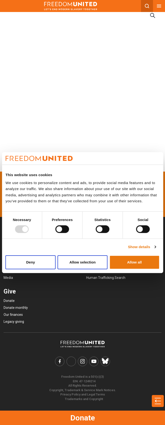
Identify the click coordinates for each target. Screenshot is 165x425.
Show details (139, 247)
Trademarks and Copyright (84, 398)
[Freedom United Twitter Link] (71, 361)
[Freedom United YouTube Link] (93, 361)
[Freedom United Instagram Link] (82, 361)
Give (10, 291)
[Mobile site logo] (70, 6)
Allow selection (82, 262)
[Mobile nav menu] (159, 6)
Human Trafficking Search (105, 278)
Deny (30, 262)
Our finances (13, 315)
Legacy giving (14, 321)
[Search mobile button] (147, 6)
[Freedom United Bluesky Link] (104, 361)
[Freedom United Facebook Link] (60, 361)
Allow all (134, 262)
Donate (82, 417)
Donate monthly (16, 308)
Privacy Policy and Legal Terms (82, 394)
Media (8, 278)
